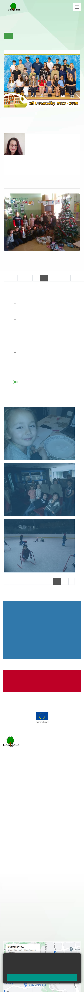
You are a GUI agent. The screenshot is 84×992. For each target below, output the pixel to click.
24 (43, 278)
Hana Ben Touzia (40, 137)
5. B (70, 623)
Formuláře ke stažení (20, 685)
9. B (68, 646)
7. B (33, 646)
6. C (15, 653)
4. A (56, 616)
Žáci (17, 19)
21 (21, 278)
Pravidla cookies (59, 969)
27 (66, 278)
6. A (15, 639)
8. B (51, 646)
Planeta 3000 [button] (35, 316)
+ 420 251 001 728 (29, 855)
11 (57, 581)
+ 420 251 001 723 (18, 797)
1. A (13, 616)
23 (36, 278)
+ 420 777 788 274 (28, 858)
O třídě (18, 35)
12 (64, 581)
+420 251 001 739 (40, 150)
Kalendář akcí (63, 35)
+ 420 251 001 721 (30, 851)
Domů (7, 19)
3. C (42, 630)
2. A (28, 616)
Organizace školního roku (22, 676)
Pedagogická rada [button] (39, 366)
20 (13, 278)
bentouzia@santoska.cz (43, 147)
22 (28, 278)
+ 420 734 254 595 (47, 870)
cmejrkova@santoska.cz (24, 801)
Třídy (27, 19)
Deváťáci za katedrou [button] (41, 300)
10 (49, 581)
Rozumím (42, 977)
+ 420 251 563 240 (18, 815)
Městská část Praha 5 (15, 830)
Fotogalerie (12, 42)
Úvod (8, 35)
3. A (42, 616)
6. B (15, 646)
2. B (28, 623)
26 (59, 278)
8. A (51, 639)
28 (74, 278)
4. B (56, 623)
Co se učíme (46, 35)
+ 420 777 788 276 (40, 815)
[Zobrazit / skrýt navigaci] (77, 7)
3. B (42, 623)
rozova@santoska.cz (22, 819)
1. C (13, 630)
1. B (13, 623)
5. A (70, 616)
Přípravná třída (16, 607)
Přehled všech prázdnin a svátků (48, 382)
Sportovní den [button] (36, 349)
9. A (68, 639)
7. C (33, 653)
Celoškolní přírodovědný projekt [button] (48, 333)
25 (51, 278)
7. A (36, 19)
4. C (56, 630)
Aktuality (31, 35)
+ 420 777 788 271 (40, 797)
